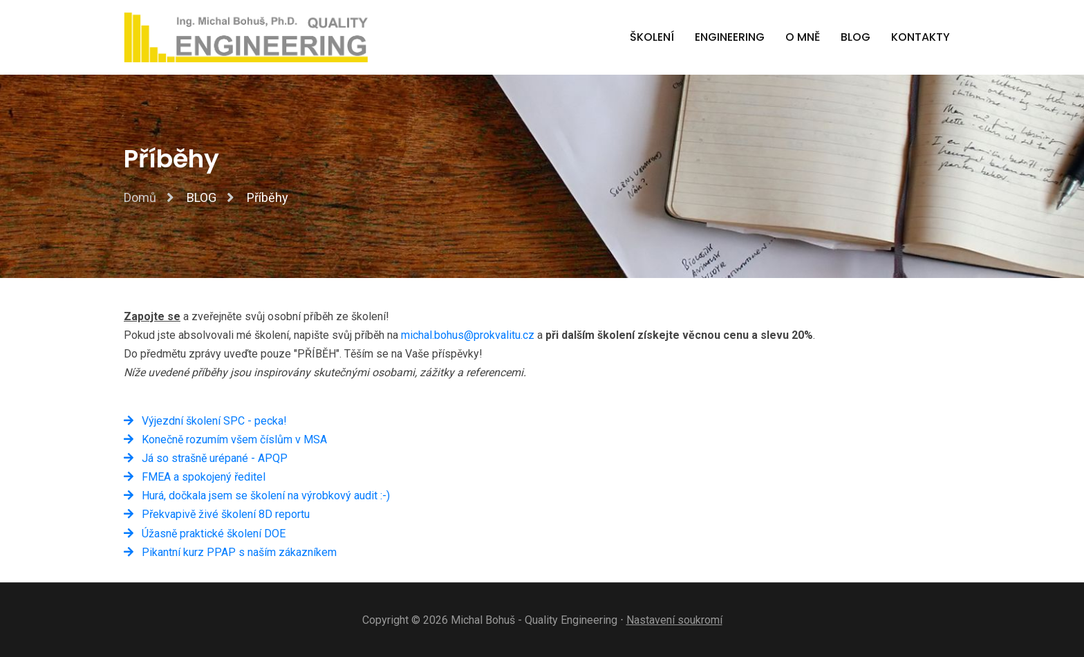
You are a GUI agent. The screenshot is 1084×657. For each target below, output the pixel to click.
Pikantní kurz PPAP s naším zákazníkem (230, 552)
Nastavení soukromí (674, 620)
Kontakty (920, 37)
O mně (802, 37)
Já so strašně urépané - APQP (206, 458)
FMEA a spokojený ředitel (194, 476)
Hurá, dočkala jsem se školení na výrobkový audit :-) (257, 495)
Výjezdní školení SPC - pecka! (205, 420)
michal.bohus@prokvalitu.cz (467, 335)
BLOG (855, 37)
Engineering (730, 37)
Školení (652, 37)
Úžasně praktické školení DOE (205, 533)
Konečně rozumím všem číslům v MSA (225, 439)
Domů (140, 197)
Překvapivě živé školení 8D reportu (217, 514)
